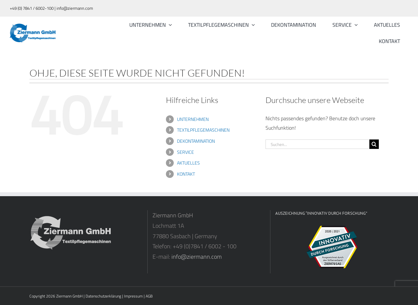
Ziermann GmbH (69, 296)
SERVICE (185, 152)
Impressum (133, 296)
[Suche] (374, 144)
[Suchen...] (317, 144)
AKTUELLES (188, 162)
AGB (149, 296)
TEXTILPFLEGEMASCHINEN (203, 129)
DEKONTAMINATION (196, 141)
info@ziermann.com (196, 256)
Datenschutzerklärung (103, 296)
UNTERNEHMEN (193, 119)
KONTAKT (186, 173)
